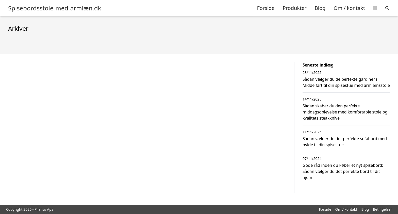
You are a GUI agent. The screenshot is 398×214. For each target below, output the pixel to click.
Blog (320, 8)
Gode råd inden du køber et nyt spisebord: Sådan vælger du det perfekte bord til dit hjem (343, 171)
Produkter (295, 8)
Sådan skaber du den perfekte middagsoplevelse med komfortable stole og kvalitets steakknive (345, 112)
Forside (266, 8)
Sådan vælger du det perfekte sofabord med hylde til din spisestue (345, 141)
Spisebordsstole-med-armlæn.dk (54, 8)
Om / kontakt (349, 8)
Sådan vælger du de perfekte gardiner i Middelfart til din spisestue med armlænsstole (346, 82)
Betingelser (382, 209)
